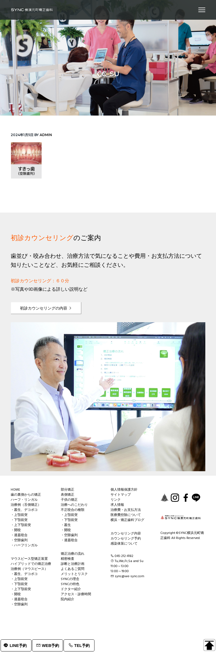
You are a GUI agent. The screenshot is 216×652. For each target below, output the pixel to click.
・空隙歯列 (19, 540)
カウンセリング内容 (126, 533)
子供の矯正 (69, 500)
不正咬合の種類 (72, 510)
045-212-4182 (124, 556)
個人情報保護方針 (124, 490)
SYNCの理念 (70, 579)
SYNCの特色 (70, 584)
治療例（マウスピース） (29, 569)
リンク (116, 500)
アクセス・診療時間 (76, 594)
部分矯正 (67, 490)
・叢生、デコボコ (24, 510)
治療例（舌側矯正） (26, 505)
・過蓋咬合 (19, 535)
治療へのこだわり (74, 505)
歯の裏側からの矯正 (26, 495)
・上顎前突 (19, 515)
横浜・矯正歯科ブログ (127, 520)
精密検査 (67, 559)
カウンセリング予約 (126, 539)
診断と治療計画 (72, 564)
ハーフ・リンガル (24, 500)
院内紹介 (67, 599)
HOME (15, 490)
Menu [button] (199, 9)
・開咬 (16, 530)
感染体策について (124, 544)
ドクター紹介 (71, 589)
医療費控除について (126, 515)
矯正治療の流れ (72, 554)
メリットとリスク (74, 574)
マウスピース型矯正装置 (29, 559)
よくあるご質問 (72, 569)
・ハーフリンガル (24, 545)
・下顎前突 (19, 520)
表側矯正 (67, 495)
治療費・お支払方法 (126, 510)
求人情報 (117, 505)
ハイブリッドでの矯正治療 (31, 564)
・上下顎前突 (21, 525)
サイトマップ (121, 495)
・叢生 (66, 525)
